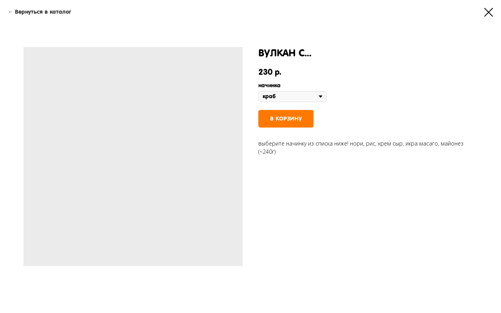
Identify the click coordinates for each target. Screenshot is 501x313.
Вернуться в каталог (43, 12)
